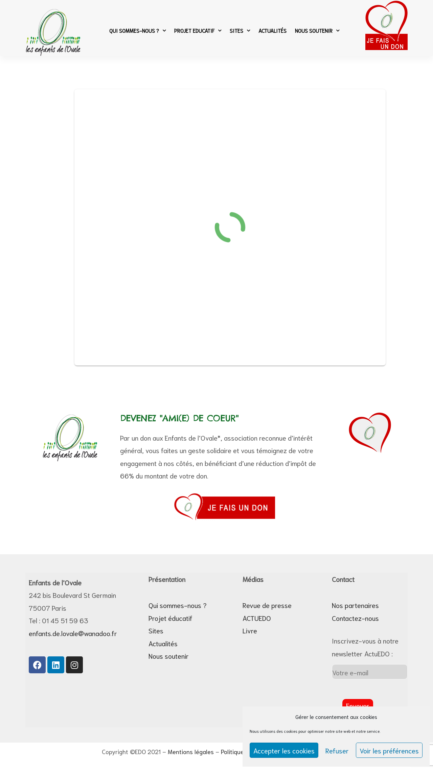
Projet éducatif (170, 617)
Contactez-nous (355, 617)
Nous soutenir (317, 30)
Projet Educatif (197, 30)
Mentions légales (191, 751)
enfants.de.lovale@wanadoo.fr (73, 633)
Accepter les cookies (284, 750)
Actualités (272, 30)
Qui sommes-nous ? (137, 30)
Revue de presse (267, 605)
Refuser (337, 750)
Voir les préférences (389, 750)
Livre (250, 630)
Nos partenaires (355, 605)
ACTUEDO (257, 617)
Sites (240, 30)
